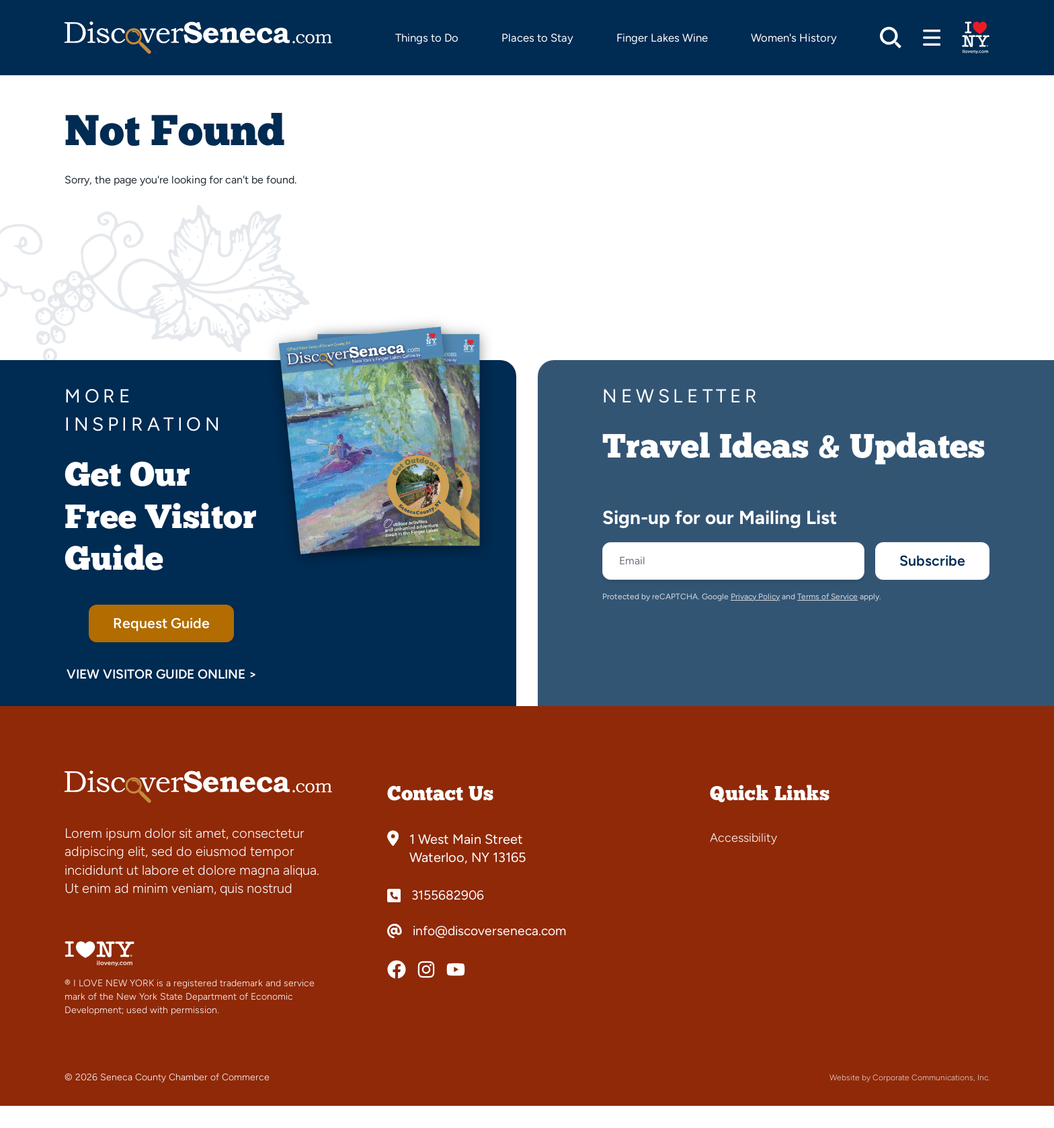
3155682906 (449, 917)
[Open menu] (932, 38)
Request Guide (161, 624)
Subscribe (928, 562)
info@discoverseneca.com (493, 953)
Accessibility (743, 860)
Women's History (794, 37)
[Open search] (890, 37)
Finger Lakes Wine (662, 37)
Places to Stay (537, 37)
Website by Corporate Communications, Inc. (909, 1099)
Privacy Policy (755, 599)
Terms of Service (827, 599)
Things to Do (426, 37)
